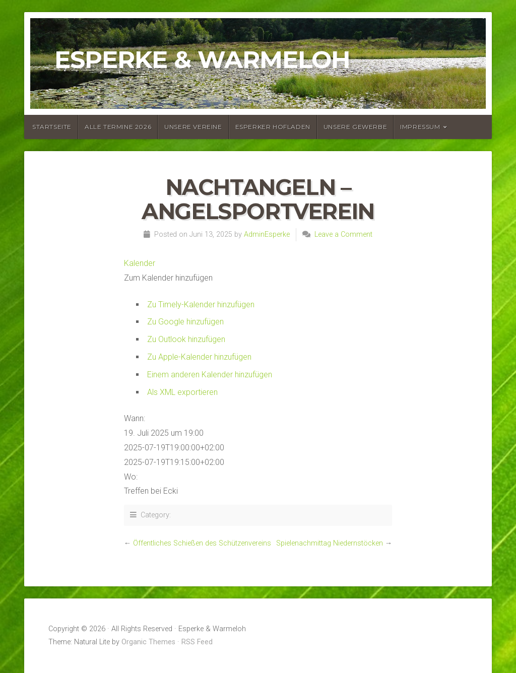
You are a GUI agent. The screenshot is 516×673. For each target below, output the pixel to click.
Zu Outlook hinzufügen (186, 339)
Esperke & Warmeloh (202, 59)
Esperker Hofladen (272, 126)
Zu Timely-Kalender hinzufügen (200, 304)
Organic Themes (148, 642)
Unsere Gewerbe (355, 126)
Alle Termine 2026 (118, 126)
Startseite (52, 126)
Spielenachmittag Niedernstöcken (329, 543)
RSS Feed (197, 642)
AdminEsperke (267, 234)
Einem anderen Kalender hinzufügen (209, 374)
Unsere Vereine (193, 126)
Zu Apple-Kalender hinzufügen (199, 357)
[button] (168, 278)
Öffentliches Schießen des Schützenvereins (202, 543)
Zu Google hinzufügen (185, 321)
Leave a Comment (343, 234)
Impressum (420, 126)
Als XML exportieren (182, 392)
